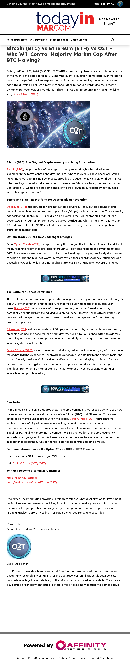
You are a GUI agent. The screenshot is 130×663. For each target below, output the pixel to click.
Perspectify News (17, 39)
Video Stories (79, 39)
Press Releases (59, 39)
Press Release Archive (42, 658)
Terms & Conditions (101, 658)
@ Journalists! (38, 39)
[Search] (112, 40)
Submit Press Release (72, 658)
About (21, 658)
